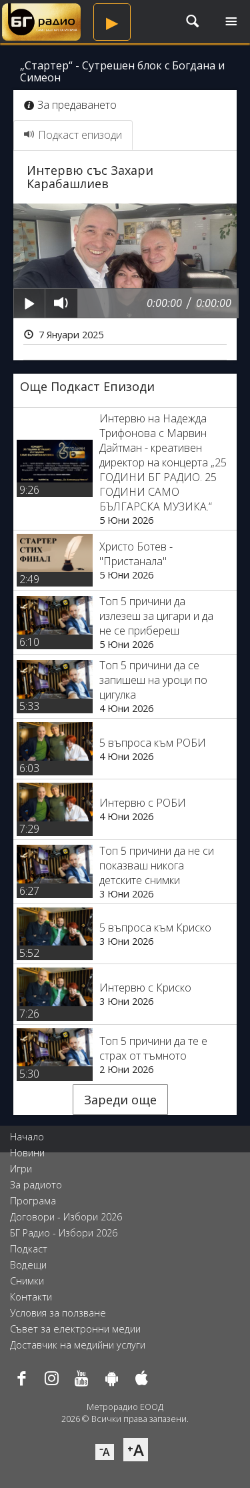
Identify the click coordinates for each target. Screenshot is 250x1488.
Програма (33, 1200)
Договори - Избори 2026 (66, 1216)
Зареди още (120, 1100)
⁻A (104, 1452)
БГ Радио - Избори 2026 (63, 1232)
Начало (27, 1136)
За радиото (36, 1184)
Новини (27, 1152)
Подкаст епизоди (73, 134)
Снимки (27, 1280)
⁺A (135, 1450)
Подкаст (28, 1248)
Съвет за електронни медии (75, 1329)
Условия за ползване (58, 1313)
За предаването (70, 104)
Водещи (28, 1264)
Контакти (31, 1296)
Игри (21, 1168)
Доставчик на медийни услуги (77, 1345)
